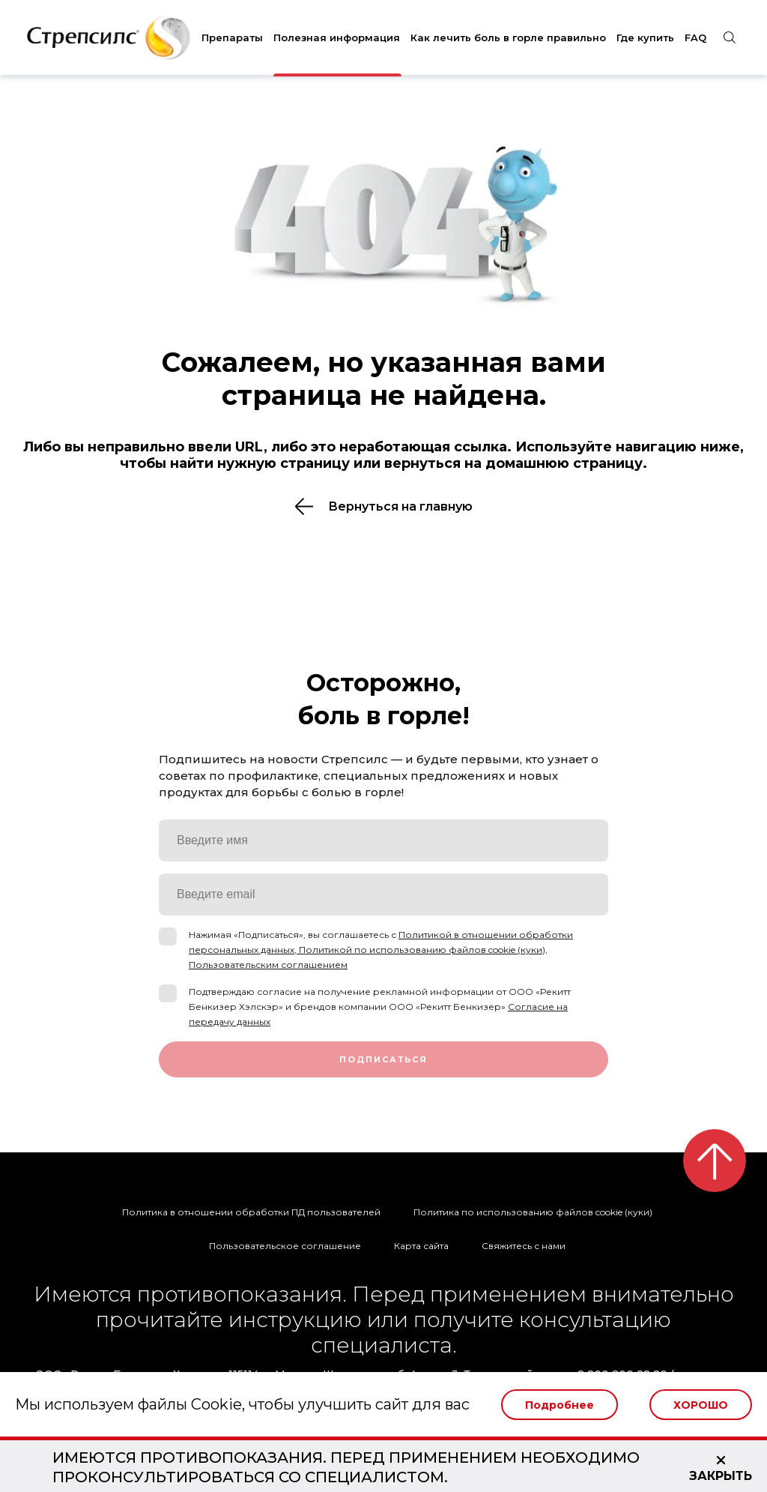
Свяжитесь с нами (524, 1245)
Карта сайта (421, 1245)
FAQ (695, 37)
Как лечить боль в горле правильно (508, 37)
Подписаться (383, 1059)
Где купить (645, 37)
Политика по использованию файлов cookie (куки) (532, 1212)
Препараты (232, 37)
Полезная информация (336, 37)
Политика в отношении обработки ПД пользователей (251, 1212)
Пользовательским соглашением (268, 964)
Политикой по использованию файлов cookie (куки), (423, 949)
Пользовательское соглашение (285, 1245)
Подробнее (559, 1405)
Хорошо (700, 1405)
